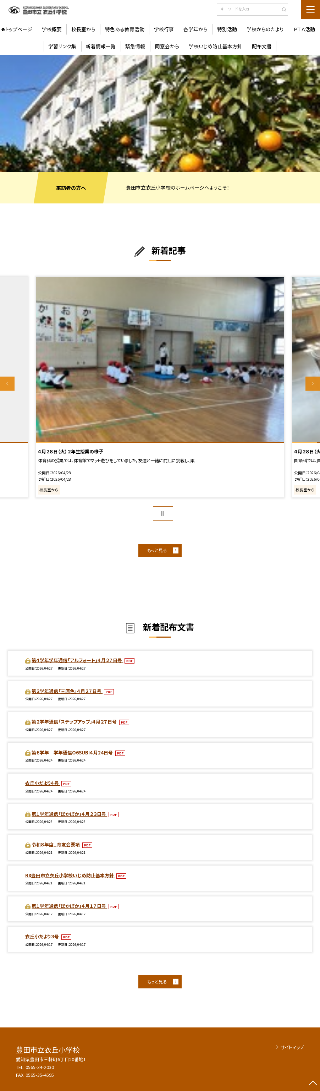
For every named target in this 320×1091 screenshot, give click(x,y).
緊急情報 (135, 46)
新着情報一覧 (101, 46)
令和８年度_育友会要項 (56, 844)
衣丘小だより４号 (42, 783)
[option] (160, 113)
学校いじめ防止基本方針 (215, 46)
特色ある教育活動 (124, 29)
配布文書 (262, 46)
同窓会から (167, 46)
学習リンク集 (62, 46)
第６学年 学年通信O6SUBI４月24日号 (73, 752)
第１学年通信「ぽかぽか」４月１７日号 (69, 905)
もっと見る (157, 550)
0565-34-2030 (40, 1067)
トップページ (18, 29)
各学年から (195, 29)
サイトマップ (292, 1047)
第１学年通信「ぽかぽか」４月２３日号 (69, 814)
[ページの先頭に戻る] (312, 1083)
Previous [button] (7, 383)
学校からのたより (265, 29)
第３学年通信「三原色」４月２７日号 (67, 691)
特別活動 (227, 29)
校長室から (83, 29)
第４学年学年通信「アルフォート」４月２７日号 (77, 660)
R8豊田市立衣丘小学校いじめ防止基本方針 (70, 875)
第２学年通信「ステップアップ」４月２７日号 (75, 721)
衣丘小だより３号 (42, 936)
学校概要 (52, 29)
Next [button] (312, 383)
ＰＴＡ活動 (304, 29)
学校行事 (164, 29)
